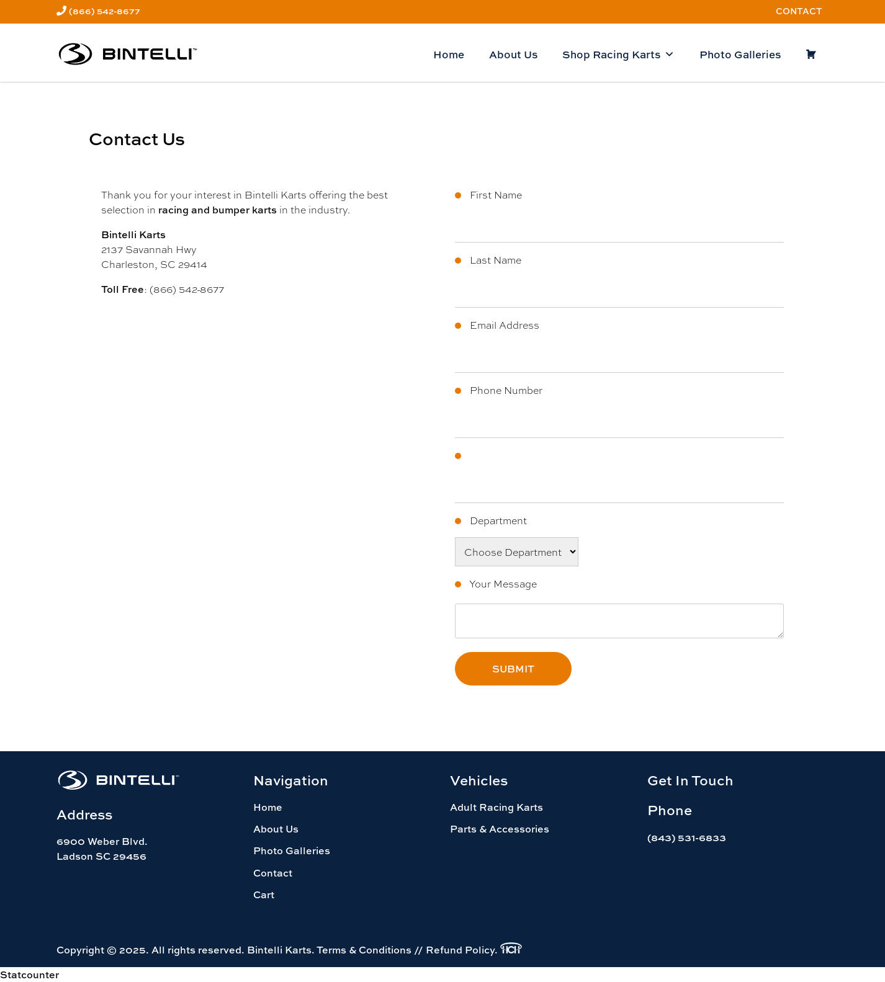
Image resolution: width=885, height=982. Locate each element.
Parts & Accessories (499, 829)
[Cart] (811, 54)
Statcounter (29, 974)
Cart (263, 894)
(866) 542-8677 (104, 11)
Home (448, 54)
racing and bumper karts (217, 209)
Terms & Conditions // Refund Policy (406, 950)
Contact (799, 11)
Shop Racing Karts (618, 54)
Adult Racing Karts (496, 807)
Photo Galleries (740, 54)
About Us (513, 54)
